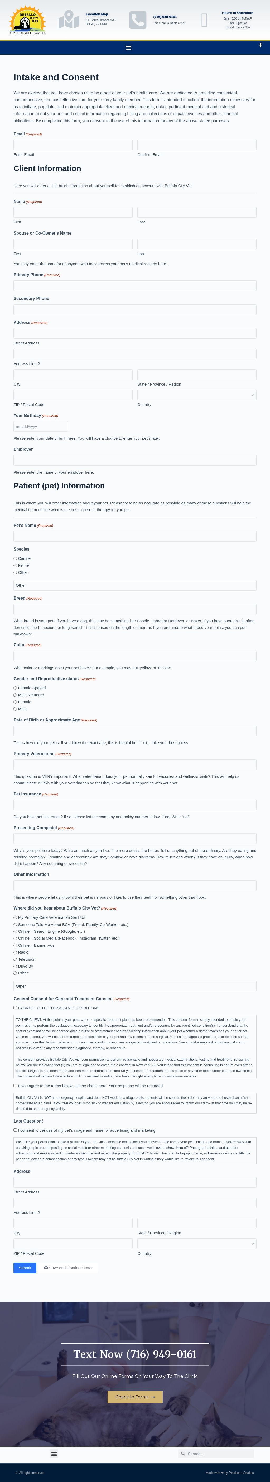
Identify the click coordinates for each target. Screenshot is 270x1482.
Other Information (31, 874)
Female (24, 701)
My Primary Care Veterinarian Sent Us (51, 917)
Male (22, 709)
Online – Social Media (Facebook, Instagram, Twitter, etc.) (69, 938)
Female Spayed (32, 688)
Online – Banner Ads (36, 945)
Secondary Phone (31, 298)
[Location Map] (69, 19)
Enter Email (23, 154)
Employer (23, 449)
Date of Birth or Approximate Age (55, 720)
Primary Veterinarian (42, 754)
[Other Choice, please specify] (135, 585)
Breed (27, 598)
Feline (23, 565)
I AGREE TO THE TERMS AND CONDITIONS (58, 1008)
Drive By (25, 966)
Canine (24, 558)
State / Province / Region (159, 384)
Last (141, 222)
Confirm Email (149, 154)
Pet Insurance (35, 794)
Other (23, 572)
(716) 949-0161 (165, 17)
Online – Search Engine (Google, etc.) (51, 931)
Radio (23, 952)
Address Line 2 (26, 363)
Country (144, 404)
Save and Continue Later (68, 1268)
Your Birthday (35, 416)
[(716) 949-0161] (138, 20)
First (17, 222)
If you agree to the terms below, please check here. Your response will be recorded (90, 1085)
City (16, 384)
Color (27, 645)
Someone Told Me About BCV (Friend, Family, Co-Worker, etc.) (73, 924)
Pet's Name (33, 525)
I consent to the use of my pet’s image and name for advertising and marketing (87, 1130)
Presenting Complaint (43, 828)
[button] (128, 47)
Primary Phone (36, 275)
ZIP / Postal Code (28, 404)
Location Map (97, 14)
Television (27, 959)
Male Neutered (31, 695)
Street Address (26, 343)
